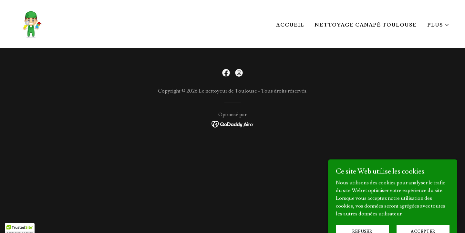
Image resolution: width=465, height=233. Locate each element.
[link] (31, 22)
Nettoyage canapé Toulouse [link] (366, 25)
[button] (438, 25)
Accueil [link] (290, 25)
